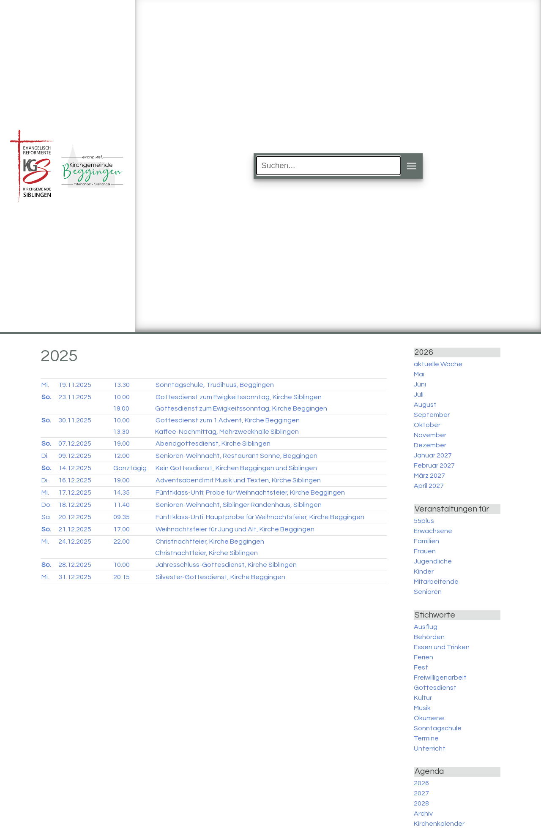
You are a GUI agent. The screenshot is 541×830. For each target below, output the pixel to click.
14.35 (121, 492)
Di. (45, 455)
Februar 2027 (434, 465)
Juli (419, 394)
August (425, 404)
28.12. (74, 564)
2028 (421, 803)
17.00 (121, 529)
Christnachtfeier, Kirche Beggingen (210, 541)
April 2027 (429, 485)
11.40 (121, 504)
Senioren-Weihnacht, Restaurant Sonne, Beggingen (236, 455)
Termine (426, 738)
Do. (46, 504)
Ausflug (425, 626)
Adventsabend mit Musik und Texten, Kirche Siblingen (238, 480)
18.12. (74, 504)
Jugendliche (433, 561)
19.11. (74, 384)
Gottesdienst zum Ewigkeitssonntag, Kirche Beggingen (241, 408)
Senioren (428, 591)
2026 (421, 783)
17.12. (74, 492)
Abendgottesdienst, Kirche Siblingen (213, 443)
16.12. (74, 480)
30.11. (74, 420)
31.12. (74, 577)
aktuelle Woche (438, 364)
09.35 (121, 517)
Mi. (45, 384)
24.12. (74, 541)
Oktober (427, 425)
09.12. (74, 455)
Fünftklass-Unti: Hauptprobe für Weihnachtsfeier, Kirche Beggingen (260, 517)
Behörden (429, 637)
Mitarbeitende (436, 581)
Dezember (430, 445)
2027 (421, 793)
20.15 (121, 577)
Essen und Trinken (442, 647)
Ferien (423, 657)
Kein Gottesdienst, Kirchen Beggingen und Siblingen (236, 468)
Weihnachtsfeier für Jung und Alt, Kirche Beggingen (235, 529)
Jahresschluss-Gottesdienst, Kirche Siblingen (226, 564)
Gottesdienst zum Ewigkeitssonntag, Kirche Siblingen (239, 397)
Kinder (424, 571)
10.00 (121, 397)
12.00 (121, 455)
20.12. (74, 517)
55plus (424, 520)
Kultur (423, 697)
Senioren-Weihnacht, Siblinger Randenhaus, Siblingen (239, 504)
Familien (426, 541)
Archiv (423, 813)
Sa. (46, 517)
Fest (421, 667)
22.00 (121, 541)
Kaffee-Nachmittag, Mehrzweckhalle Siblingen (227, 431)
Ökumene (429, 718)
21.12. (74, 529)
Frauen (425, 551)
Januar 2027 (433, 455)
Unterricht (429, 748)
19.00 (121, 408)
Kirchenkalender (439, 823)
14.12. (74, 468)
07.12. (74, 443)
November (430, 435)
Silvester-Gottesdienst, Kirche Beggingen (220, 577)
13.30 (121, 384)
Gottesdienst (435, 687)
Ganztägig (130, 468)
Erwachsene (433, 531)
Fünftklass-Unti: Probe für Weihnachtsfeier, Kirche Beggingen (250, 492)
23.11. (74, 397)
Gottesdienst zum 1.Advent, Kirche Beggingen (228, 420)
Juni (420, 384)
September (432, 414)
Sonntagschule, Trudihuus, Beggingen (215, 384)
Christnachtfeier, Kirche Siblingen (206, 553)
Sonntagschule (438, 728)
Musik (422, 708)
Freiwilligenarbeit (440, 677)
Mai (419, 374)
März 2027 (429, 475)
